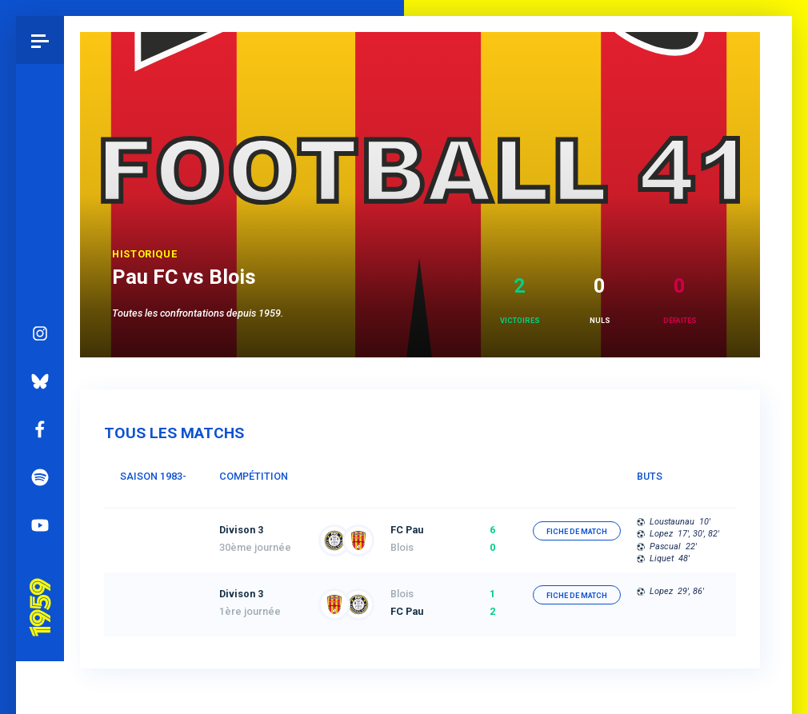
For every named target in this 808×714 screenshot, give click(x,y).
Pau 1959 (44, 542)
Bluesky (40, 337)
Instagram (40, 289)
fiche (576, 532)
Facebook (40, 385)
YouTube (40, 481)
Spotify (40, 433)
